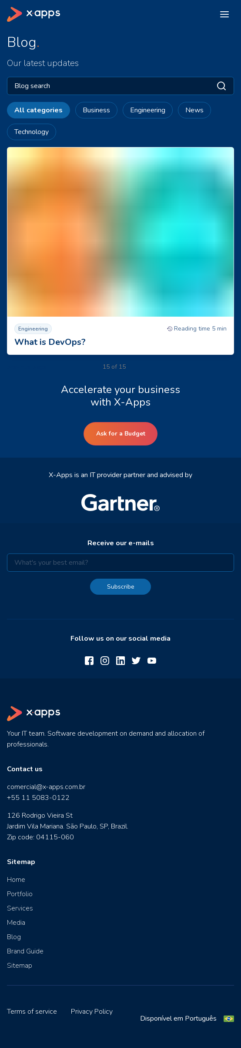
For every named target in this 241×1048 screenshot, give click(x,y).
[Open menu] (224, 14)
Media (16, 922)
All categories (38, 110)
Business (96, 110)
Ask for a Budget (120, 433)
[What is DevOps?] (120, 250)
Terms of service (32, 1011)
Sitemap (19, 965)
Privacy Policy (92, 1011)
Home (16, 879)
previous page (26, 367)
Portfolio (20, 894)
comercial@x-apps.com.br (46, 787)
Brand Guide (25, 951)
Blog (14, 937)
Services (20, 908)
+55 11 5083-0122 (38, 797)
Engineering (147, 110)
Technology (31, 132)
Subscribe (120, 587)
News (194, 110)
